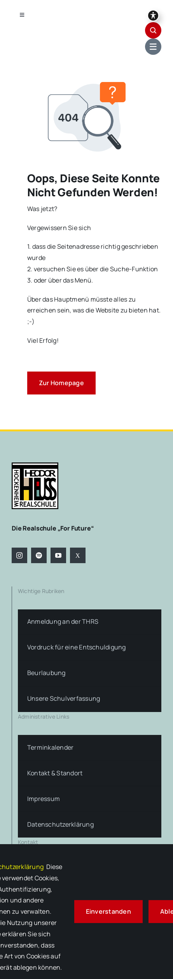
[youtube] (58, 555)
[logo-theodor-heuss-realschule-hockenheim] (35, 465)
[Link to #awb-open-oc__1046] (153, 30)
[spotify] (39, 555)
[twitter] (78, 555)
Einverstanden (108, 911)
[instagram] (19, 555)
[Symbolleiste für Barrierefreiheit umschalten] (153, 15)
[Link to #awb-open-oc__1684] (153, 46)
